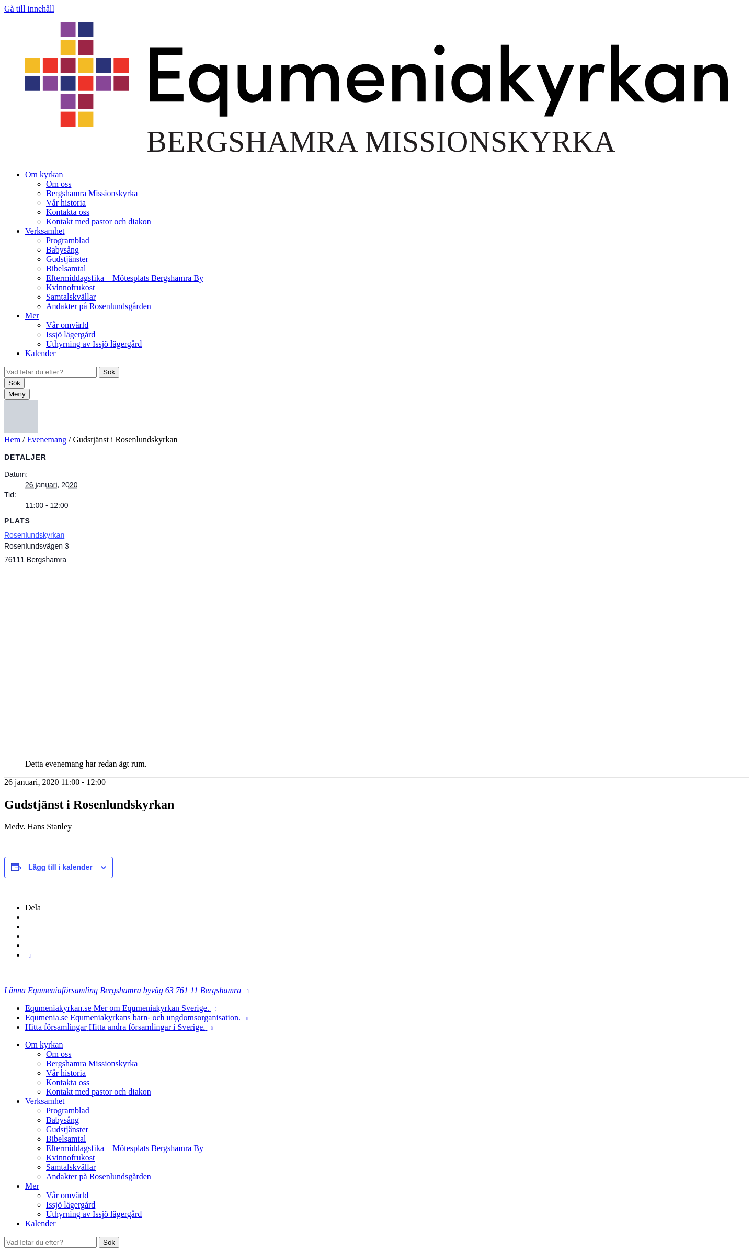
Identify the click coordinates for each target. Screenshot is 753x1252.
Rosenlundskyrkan (34, 535)
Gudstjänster (67, 259)
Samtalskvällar (71, 296)
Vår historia (66, 202)
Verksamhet (45, 230)
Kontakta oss (67, 212)
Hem (12, 439)
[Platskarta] (376, 657)
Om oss (58, 183)
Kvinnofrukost (70, 287)
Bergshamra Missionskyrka (92, 193)
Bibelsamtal (66, 268)
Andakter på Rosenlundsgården (98, 306)
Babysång (62, 249)
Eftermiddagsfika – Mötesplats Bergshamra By (124, 278)
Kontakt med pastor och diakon (98, 221)
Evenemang (47, 439)
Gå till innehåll (29, 8)
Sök (109, 372)
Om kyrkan (44, 174)
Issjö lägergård (70, 334)
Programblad (67, 240)
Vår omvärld (67, 325)
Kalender (40, 353)
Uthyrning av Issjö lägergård (94, 343)
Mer (32, 315)
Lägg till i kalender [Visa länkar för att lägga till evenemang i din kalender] (60, 867)
